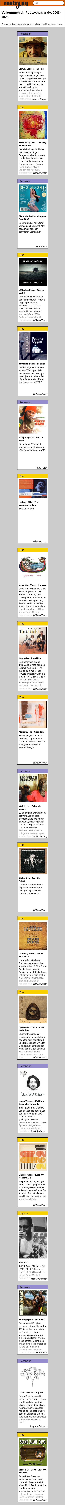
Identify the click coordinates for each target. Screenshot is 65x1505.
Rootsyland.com (54, 24)
